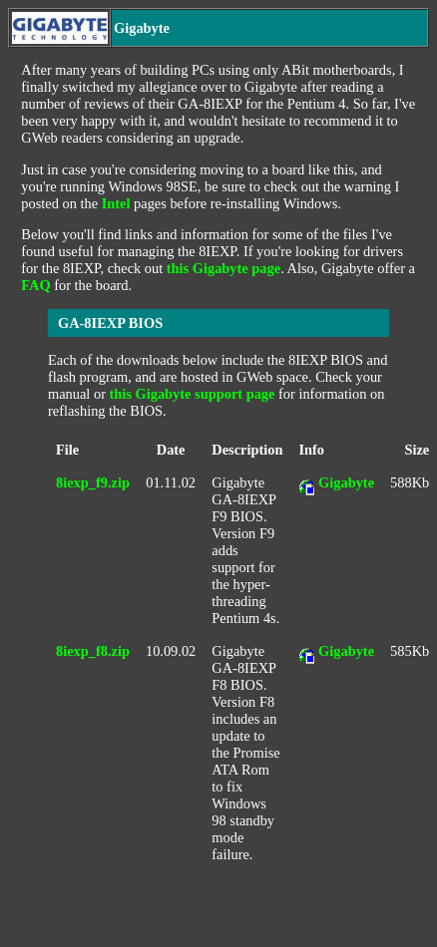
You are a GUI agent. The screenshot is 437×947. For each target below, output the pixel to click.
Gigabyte (346, 482)
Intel (116, 203)
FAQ (35, 285)
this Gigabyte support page (192, 394)
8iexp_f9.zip (93, 482)
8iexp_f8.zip (93, 651)
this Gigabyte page (223, 268)
